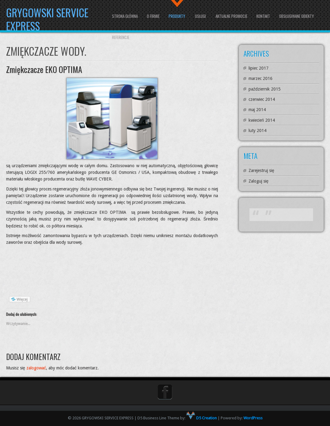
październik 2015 (265, 89)
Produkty (177, 16)
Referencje (120, 37)
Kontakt (263, 16)
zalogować (36, 367)
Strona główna (125, 16)
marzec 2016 (260, 78)
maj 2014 (257, 109)
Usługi (200, 16)
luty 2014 (257, 130)
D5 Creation (201, 418)
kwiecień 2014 (262, 120)
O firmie (153, 16)
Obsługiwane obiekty (296, 16)
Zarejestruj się (261, 170)
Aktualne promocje (231, 16)
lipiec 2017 (259, 68)
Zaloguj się (259, 181)
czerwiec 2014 (262, 99)
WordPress (252, 418)
